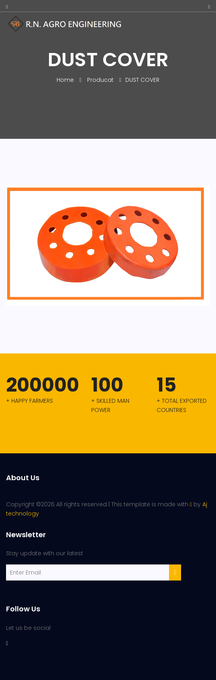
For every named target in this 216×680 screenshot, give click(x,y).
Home (66, 80)
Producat (100, 80)
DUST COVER (142, 80)
